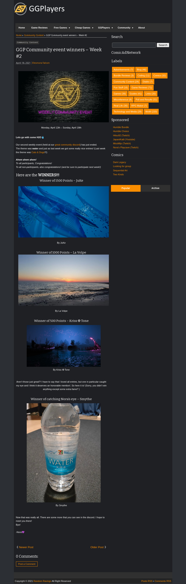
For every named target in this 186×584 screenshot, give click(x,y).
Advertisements (122, 69)
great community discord (67, 145)
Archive (155, 188)
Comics (157, 75)
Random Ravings (42, 581)
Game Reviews (39, 27)
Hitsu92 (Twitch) (121, 135)
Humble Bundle (121, 127)
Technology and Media (125, 111)
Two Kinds (118, 174)
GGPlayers (104, 27)
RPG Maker (137, 105)
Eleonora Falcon (41, 63)
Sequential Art (120, 170)
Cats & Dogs (38, 153)
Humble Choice (121, 131)
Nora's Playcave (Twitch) (126, 147)
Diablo (146, 81)
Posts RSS (146, 581)
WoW (148, 111)
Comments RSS (163, 581)
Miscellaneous (121, 99)
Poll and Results (144, 99)
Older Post (97, 547)
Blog (139, 69)
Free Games (60, 27)
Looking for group (122, 166)
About (141, 27)
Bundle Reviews (122, 75)
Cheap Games (82, 27)
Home (21, 27)
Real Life (118, 105)
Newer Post (26, 547)
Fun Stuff (118, 87)
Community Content (27, 42)
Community (124, 27)
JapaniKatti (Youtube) (124, 139)
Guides (133, 93)
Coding (141, 75)
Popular (125, 188)
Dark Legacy (119, 162)
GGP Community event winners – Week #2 (59, 53)
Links (148, 93)
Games (117, 93)
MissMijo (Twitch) (122, 143)
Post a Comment (27, 564)
